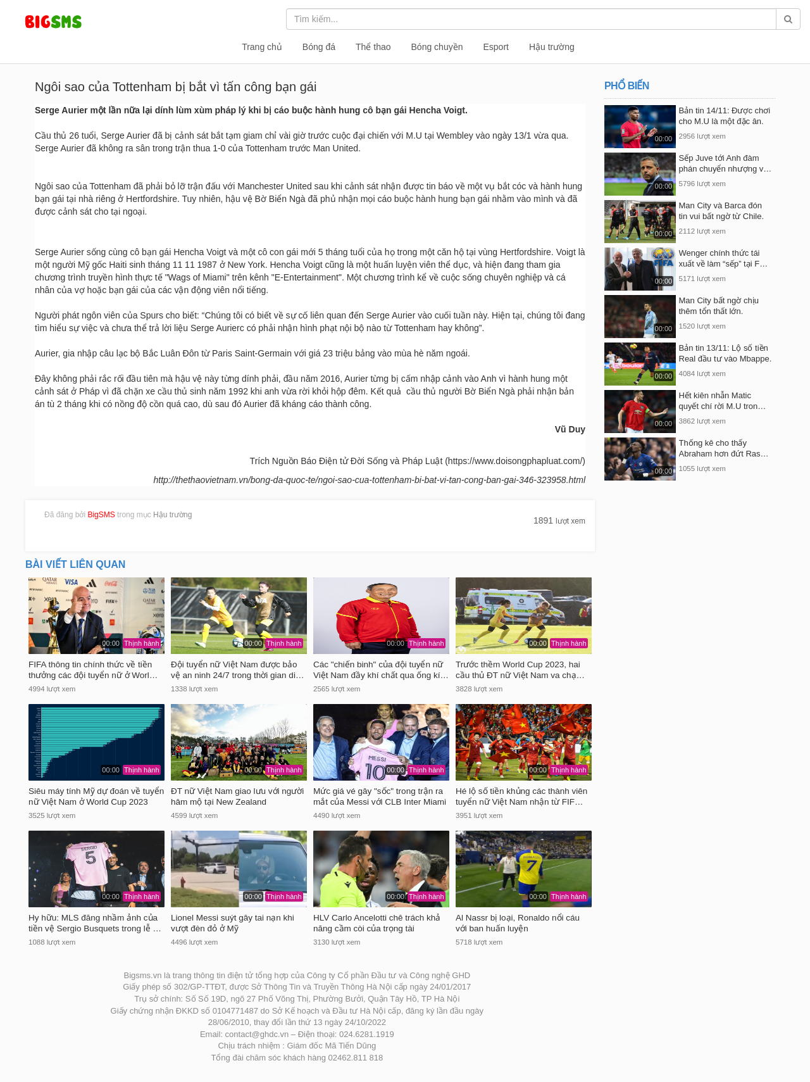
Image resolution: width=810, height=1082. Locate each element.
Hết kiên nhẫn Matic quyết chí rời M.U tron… (722, 401)
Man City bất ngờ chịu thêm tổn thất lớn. (719, 306)
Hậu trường (552, 47)
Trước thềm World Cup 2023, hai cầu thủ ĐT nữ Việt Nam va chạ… (520, 670)
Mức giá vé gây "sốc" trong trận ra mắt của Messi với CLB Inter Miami (379, 796)
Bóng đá (318, 47)
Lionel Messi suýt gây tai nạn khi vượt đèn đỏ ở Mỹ (232, 923)
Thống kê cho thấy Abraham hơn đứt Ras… (724, 448)
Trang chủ (262, 47)
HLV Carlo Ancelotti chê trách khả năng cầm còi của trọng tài (376, 923)
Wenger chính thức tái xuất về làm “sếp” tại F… (723, 258)
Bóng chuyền (437, 47)
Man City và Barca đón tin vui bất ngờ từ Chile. (721, 211)
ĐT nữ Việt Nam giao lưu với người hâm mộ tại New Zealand (237, 796)
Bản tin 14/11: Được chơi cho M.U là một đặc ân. (725, 116)
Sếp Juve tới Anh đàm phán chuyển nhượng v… (725, 163)
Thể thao (373, 47)
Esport (495, 47)
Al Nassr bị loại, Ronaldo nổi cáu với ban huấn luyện (518, 923)
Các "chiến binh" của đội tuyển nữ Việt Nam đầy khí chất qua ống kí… (381, 670)
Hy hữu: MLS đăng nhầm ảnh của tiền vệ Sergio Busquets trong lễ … (94, 923)
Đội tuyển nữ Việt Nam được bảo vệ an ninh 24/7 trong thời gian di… (237, 670)
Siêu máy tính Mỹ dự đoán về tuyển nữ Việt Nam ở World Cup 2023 (96, 796)
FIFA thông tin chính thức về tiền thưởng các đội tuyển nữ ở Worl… (93, 670)
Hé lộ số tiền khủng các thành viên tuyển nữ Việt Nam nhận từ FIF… (521, 796)
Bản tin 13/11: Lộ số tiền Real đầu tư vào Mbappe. (725, 353)
